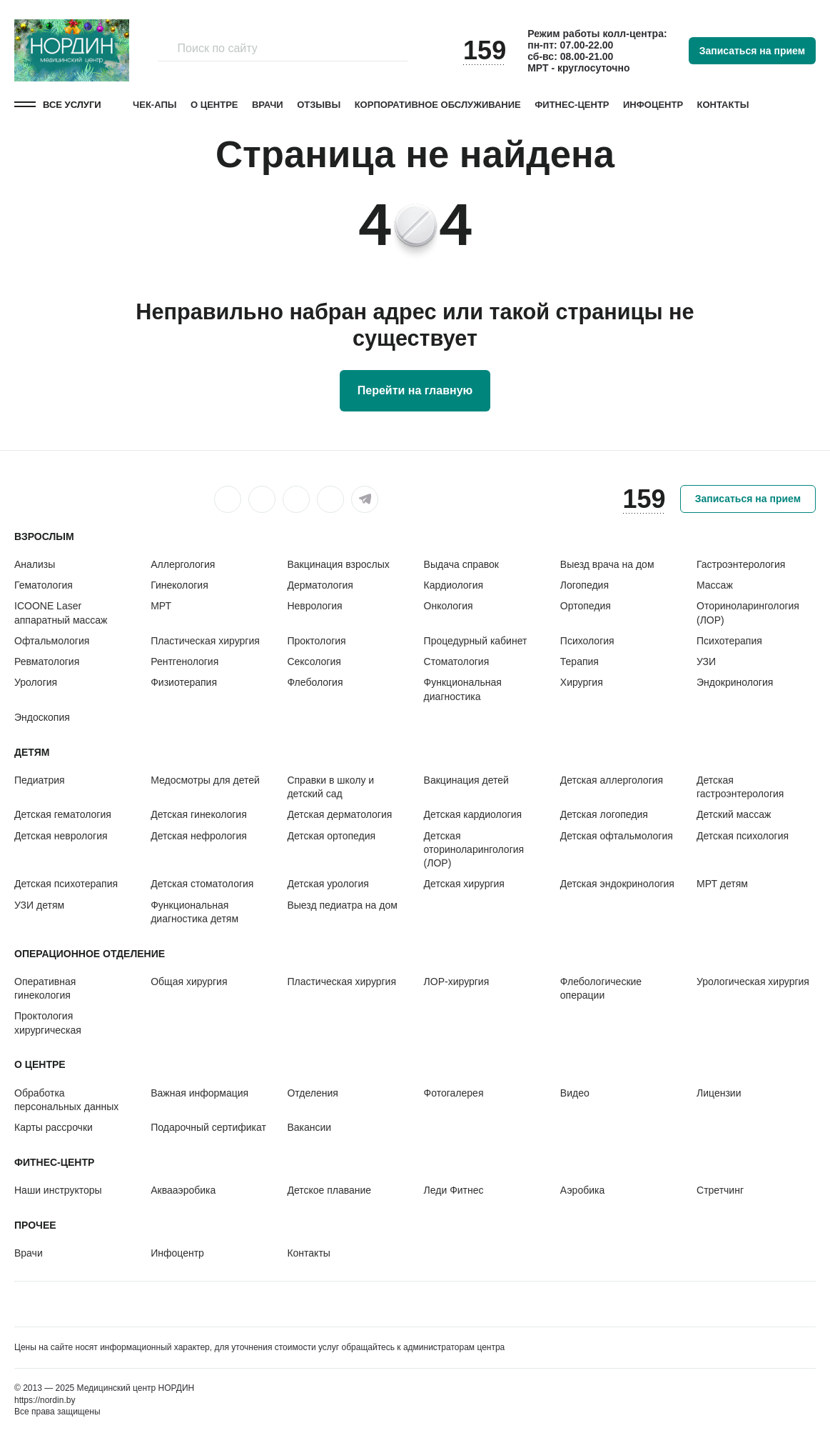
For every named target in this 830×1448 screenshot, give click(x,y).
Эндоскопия (42, 717)
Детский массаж (734, 814)
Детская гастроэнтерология (740, 786)
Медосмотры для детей (205, 780)
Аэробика (582, 1190)
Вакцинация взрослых (338, 564)
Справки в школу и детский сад (330, 786)
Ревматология (46, 661)
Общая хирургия (189, 981)
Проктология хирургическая (47, 1022)
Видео (574, 1093)
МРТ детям (722, 883)
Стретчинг (720, 1190)
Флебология (315, 682)
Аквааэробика (183, 1190)
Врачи (267, 104)
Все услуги (72, 104)
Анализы (34, 564)
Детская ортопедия (331, 836)
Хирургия (581, 682)
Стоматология (457, 661)
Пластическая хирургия (205, 640)
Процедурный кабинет (475, 640)
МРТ (161, 605)
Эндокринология (735, 682)
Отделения (312, 1093)
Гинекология (179, 585)
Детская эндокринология (617, 883)
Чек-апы (154, 104)
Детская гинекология (199, 814)
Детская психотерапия (66, 883)
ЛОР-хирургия (457, 981)
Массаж (715, 585)
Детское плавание (329, 1190)
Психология (587, 640)
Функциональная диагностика (463, 688)
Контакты (723, 104)
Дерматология (320, 585)
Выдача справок (461, 564)
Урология (35, 682)
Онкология (448, 605)
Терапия (579, 661)
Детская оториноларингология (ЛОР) (474, 849)
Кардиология (454, 585)
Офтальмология (51, 640)
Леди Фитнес (454, 1190)
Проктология (316, 640)
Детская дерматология (339, 814)
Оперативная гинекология (45, 988)
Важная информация (199, 1093)
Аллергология (183, 564)
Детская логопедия (604, 814)
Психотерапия (729, 640)
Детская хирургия (464, 883)
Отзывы (318, 104)
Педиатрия (39, 780)
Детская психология (743, 836)
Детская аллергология (611, 780)
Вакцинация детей (466, 780)
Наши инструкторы (58, 1190)
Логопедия (584, 585)
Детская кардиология (473, 814)
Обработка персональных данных (66, 1099)
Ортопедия (585, 605)
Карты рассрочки (53, 1127)
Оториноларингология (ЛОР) (748, 612)
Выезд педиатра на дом (342, 905)
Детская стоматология (202, 883)
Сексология (313, 661)
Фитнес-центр (572, 104)
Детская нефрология (199, 836)
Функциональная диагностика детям (194, 911)
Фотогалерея (454, 1093)
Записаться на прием (752, 50)
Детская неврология (61, 836)
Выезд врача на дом (607, 564)
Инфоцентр (653, 104)
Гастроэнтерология (741, 564)
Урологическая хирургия (753, 981)
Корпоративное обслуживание (438, 104)
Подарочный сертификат (208, 1127)
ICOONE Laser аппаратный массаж (60, 612)
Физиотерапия (184, 682)
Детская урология (327, 883)
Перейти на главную (415, 390)
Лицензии (719, 1093)
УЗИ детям (39, 905)
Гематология (43, 585)
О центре (214, 104)
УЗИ (706, 661)
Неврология (314, 605)
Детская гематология (62, 814)
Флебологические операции (601, 988)
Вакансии (309, 1127)
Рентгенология (184, 661)
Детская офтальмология (616, 836)
